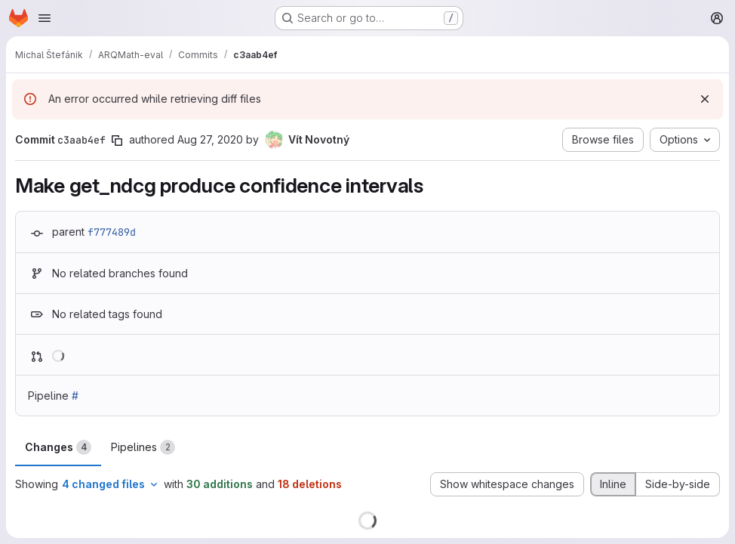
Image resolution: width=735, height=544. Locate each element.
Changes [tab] (58, 447)
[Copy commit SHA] (117, 140)
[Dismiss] (705, 99)
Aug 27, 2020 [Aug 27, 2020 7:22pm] (210, 139)
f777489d (112, 232)
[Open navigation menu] (44, 18)
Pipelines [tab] (143, 447)
